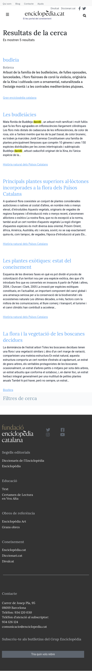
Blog (17, 3)
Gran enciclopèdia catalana (19, 98)
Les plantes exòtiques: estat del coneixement (37, 264)
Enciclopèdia (11, 466)
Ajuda (41, 3)
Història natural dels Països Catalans (25, 164)
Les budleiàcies (19, 115)
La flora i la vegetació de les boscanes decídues (44, 337)
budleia (11, 60)
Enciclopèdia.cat (14, 550)
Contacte (28, 3)
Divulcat (55, 8)
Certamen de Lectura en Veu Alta (17, 496)
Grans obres (11, 527)
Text (5, 489)
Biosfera (8, 390)
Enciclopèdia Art (14, 521)
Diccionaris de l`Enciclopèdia (23, 460)
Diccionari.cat (68, 8)
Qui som (7, 3)
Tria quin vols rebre (43, 654)
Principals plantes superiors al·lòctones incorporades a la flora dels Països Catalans (46, 187)
